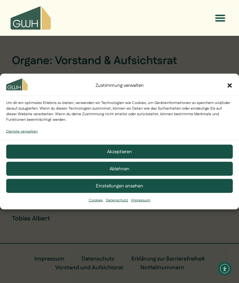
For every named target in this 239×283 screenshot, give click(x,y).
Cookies (96, 200)
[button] (230, 86)
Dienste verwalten (22, 131)
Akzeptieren (119, 151)
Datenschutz (117, 200)
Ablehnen (119, 168)
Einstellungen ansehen (119, 185)
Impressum (140, 200)
